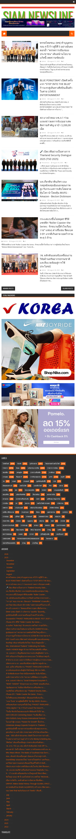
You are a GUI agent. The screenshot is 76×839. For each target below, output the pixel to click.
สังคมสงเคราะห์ (7, 486)
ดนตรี (62, 477)
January (9, 816)
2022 (6, 827)
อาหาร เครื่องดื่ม (35, 472)
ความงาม (5, 499)
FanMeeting (43, 516)
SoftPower (61, 525)
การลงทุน (6, 516)
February (10, 812)
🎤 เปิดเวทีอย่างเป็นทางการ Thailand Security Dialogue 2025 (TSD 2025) (55, 155)
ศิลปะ (38, 512)
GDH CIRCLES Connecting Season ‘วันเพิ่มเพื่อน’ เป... (26, 715)
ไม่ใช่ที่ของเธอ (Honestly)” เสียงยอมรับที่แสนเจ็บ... (25, 698)
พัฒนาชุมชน (20, 530)
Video (18, 521)
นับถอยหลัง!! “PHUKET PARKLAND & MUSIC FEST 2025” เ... (29, 619)
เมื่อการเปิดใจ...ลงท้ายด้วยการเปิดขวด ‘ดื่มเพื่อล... (25, 780)
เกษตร (14, 481)
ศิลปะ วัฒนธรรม (36, 530)
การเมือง (5, 503)
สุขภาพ (27, 503)
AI (16, 503)
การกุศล (5, 477)
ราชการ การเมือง (52, 468)
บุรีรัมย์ (17, 516)
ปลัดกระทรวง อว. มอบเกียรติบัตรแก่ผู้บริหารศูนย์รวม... (27, 663)
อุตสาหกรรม (51, 512)
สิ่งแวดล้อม (36, 494)
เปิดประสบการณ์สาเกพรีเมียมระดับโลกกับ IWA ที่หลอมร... (28, 766)
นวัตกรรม (60, 503)
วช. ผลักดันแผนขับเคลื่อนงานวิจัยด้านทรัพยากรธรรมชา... (28, 598)
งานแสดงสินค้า (58, 490)
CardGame (6, 539)
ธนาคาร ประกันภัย (8, 525)
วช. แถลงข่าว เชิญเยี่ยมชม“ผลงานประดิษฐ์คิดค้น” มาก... (27, 653)
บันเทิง (19, 464)
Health (57, 516)
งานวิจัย (5, 490)
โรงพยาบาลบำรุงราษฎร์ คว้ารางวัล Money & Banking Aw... (29, 739)
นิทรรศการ (49, 539)
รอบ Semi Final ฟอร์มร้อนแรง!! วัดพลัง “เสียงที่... (24, 791)
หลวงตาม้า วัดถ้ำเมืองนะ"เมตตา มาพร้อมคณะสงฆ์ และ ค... (29, 749)
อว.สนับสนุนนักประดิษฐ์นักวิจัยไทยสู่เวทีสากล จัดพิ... (26, 670)
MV (16, 490)
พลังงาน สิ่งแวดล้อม (36, 508)
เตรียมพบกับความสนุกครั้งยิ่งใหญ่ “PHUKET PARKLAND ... (28, 705)
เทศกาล (5, 508)
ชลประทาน (6, 530)
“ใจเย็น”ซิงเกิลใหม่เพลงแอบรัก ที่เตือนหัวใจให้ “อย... (25, 711)
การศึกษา (52, 472)
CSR (54, 481)
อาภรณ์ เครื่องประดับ (22, 499)
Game (21, 534)
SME (52, 521)
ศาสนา (36, 525)
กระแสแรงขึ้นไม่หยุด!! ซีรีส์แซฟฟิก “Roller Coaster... (26, 595)
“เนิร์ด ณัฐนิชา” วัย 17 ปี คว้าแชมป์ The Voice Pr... (25, 708)
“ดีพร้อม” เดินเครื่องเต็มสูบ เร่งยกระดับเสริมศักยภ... (25, 742)
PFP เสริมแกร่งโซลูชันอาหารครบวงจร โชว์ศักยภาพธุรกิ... (28, 656)
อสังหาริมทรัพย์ (20, 494)
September (10, 571)
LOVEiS (65, 512)
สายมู (49, 530)
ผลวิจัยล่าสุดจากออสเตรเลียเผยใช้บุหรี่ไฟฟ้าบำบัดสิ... (26, 763)
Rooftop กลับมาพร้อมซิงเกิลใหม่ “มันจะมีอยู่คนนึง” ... (26, 643)
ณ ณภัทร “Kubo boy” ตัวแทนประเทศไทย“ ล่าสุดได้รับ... (27, 625)
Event (44, 490)
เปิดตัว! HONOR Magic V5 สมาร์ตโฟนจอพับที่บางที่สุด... (27, 649)
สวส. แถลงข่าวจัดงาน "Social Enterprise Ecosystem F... (27, 680)
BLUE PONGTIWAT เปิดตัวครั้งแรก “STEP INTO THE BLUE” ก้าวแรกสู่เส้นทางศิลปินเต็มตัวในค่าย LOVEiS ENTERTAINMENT (56, 88)
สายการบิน (6, 521)
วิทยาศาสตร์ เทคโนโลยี (52, 464)
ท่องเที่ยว (5, 472)
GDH (37, 499)
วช (3, 481)
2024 (6, 820)
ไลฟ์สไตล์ (6, 464)
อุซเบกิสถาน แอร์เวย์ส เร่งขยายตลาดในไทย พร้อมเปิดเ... (27, 732)
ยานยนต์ (26, 481)
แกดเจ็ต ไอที (37, 486)
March (9, 809)
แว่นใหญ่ (35, 543)
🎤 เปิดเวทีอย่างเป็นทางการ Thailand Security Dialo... (26, 588)
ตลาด (61, 486)
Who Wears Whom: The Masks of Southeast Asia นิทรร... (28, 753)
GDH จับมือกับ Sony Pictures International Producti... (26, 718)
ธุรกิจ (50, 477)
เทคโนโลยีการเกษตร (43, 503)
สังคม (17, 468)
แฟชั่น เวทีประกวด (8, 512)
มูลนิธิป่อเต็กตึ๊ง (41, 481)
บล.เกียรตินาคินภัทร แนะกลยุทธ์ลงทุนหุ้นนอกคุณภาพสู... (27, 591)
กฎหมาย (30, 521)
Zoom (63, 521)
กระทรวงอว (25, 512)
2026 (6, 554)
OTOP (32, 534)
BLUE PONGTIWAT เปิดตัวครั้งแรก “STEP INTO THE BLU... (29, 581)
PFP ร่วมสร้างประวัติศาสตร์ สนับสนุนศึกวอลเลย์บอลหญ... (28, 639)
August (9, 574)
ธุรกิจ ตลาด (33, 464)
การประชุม (24, 525)
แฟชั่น (59, 530)
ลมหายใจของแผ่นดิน (9, 543)
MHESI (47, 525)
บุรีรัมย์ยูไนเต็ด (45, 534)
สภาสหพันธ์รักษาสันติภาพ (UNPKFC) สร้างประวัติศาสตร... (28, 787)
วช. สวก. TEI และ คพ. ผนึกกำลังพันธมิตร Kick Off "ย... (27, 746)
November (10, 564)
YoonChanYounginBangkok (28, 539)
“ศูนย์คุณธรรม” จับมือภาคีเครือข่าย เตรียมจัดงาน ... (25, 687)
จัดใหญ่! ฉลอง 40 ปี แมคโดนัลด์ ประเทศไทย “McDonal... (27, 777)
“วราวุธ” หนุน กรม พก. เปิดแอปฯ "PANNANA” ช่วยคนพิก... (28, 601)
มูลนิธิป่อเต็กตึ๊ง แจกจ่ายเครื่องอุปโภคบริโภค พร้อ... (25, 615)
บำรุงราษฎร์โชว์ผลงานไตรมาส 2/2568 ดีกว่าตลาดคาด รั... (29, 636)
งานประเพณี (19, 508)
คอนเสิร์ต (6, 494)
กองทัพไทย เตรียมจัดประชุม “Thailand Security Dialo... (26, 691)
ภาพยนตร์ (29, 516)
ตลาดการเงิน (51, 494)
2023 (6, 823)
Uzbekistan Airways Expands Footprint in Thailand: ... (26, 725)
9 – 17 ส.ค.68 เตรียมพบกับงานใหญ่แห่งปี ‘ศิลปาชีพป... (27, 773)
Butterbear (7, 534)
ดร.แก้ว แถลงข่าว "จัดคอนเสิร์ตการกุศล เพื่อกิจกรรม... (26, 608)
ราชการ (5, 468)
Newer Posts (8, 288)
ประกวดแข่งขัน (29, 490)
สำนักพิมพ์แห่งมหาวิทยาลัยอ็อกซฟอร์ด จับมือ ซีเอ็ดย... (26, 674)
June (8, 798)
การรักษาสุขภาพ (35, 477)
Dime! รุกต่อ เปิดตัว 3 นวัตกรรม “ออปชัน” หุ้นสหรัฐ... (26, 612)
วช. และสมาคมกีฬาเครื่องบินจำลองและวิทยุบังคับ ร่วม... (27, 770)
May (8, 802)
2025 (6, 558)
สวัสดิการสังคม (54, 508)
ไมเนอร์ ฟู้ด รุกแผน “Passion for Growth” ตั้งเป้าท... (25, 722)
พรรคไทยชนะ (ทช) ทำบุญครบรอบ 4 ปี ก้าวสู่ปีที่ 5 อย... (27, 577)
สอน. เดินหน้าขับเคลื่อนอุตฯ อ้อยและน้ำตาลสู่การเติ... (26, 756)
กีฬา (50, 486)
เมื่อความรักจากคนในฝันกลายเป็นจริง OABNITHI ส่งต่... (27, 629)
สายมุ (24, 543)
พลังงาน (41, 521)
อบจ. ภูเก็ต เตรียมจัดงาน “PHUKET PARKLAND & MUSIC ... (29, 667)
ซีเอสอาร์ (19, 477)
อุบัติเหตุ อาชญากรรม (53, 499)
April (8, 805)
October (9, 567)
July (8, 795)
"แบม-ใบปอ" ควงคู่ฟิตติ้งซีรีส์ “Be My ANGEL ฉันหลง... (27, 701)
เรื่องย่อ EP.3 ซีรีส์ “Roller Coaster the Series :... (24, 622)
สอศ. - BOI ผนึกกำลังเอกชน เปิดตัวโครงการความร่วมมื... (28, 736)
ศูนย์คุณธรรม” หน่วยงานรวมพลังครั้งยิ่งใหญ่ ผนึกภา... (26, 632)
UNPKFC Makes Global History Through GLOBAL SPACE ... (29, 784)
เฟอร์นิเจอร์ (59, 534)
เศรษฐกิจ (19, 472)
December (10, 561)
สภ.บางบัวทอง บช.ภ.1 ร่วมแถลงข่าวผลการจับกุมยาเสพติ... (28, 584)
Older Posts (68, 288)
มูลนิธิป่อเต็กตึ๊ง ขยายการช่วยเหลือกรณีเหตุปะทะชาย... (27, 729)
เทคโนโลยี (23, 486)
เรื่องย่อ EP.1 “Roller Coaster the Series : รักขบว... (25, 694)
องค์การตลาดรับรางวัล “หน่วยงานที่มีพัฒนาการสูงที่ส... (27, 677)
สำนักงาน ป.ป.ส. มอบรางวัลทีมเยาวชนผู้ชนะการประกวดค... (29, 660)
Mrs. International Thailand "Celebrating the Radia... (26, 646)
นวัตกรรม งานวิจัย (33, 468)
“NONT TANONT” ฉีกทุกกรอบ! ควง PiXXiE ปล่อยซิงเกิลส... (28, 684)
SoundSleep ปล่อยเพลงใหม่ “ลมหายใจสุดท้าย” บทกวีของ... (28, 760)
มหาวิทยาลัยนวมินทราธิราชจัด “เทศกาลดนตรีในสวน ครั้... (28, 605)
